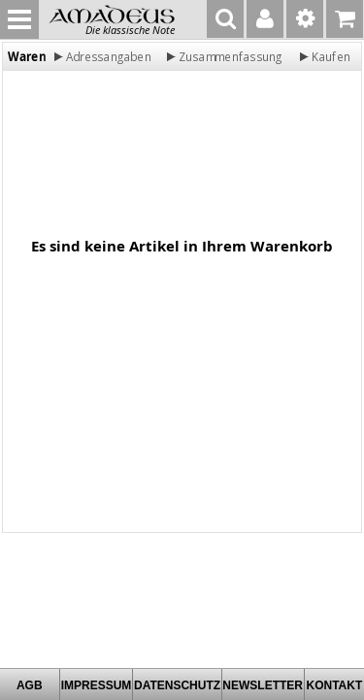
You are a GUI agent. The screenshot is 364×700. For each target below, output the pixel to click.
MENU (19, 19)
